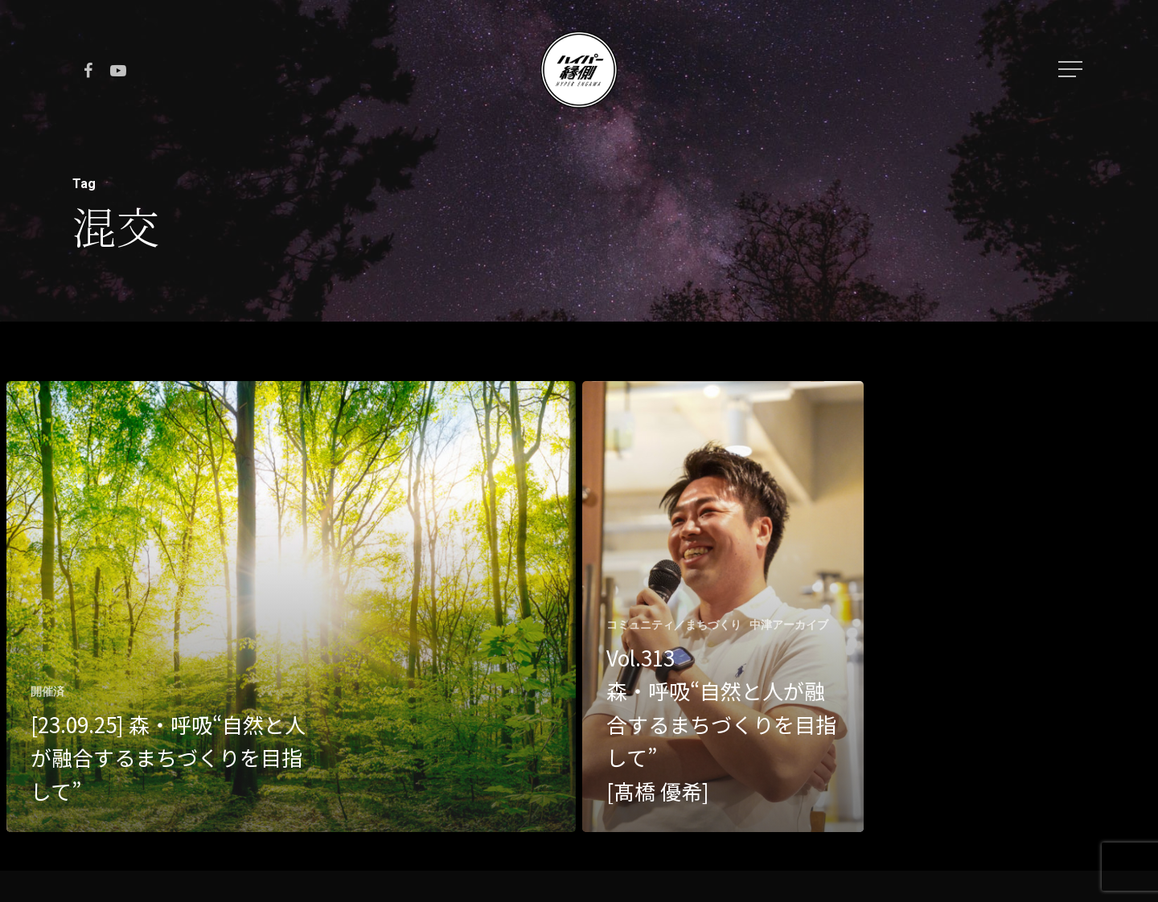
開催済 (47, 691)
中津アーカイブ (788, 624)
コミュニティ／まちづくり (673, 624)
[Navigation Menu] (1072, 69)
